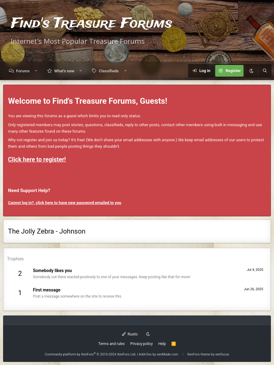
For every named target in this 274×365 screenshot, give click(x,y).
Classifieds (109, 71)
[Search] (265, 71)
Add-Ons (145, 354)
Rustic (130, 334)
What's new (64, 71)
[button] (36, 71)
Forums (23, 71)
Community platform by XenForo (90, 354)
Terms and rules (111, 344)
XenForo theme (198, 354)
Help (162, 344)
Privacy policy (141, 344)
